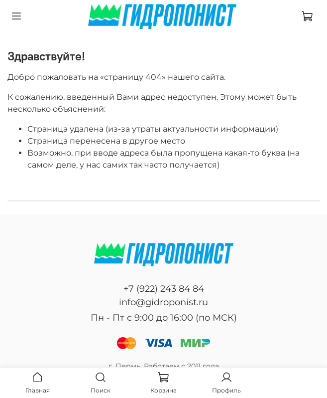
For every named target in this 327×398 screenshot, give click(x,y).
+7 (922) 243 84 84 (163, 288)
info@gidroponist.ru (163, 302)
